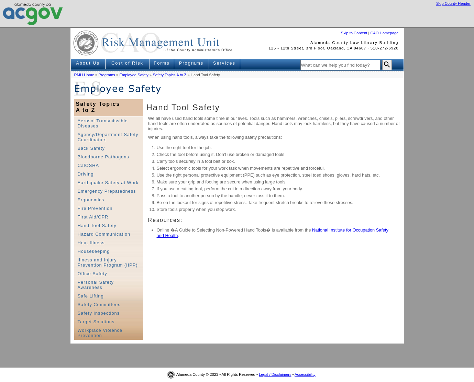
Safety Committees (99, 304)
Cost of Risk (127, 63)
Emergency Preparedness (107, 191)
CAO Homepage (384, 33)
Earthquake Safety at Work (108, 182)
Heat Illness (91, 242)
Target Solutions (96, 321)
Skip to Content (354, 33)
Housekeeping (94, 251)
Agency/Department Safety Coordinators (108, 137)
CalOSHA (88, 165)
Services (224, 63)
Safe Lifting (91, 296)
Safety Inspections (99, 313)
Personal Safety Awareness (96, 285)
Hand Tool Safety (97, 225)
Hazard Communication (104, 234)
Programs (191, 63)
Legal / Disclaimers (275, 374)
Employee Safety (133, 75)
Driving (86, 174)
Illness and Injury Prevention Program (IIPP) (108, 262)
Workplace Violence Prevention (100, 333)
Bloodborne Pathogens (103, 156)
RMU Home (84, 75)
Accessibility (305, 374)
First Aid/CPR (93, 217)
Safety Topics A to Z (169, 75)
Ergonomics (91, 199)
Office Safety (92, 273)
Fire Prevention (95, 208)
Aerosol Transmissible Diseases (103, 123)
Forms (161, 63)
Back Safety (91, 148)
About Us (88, 63)
